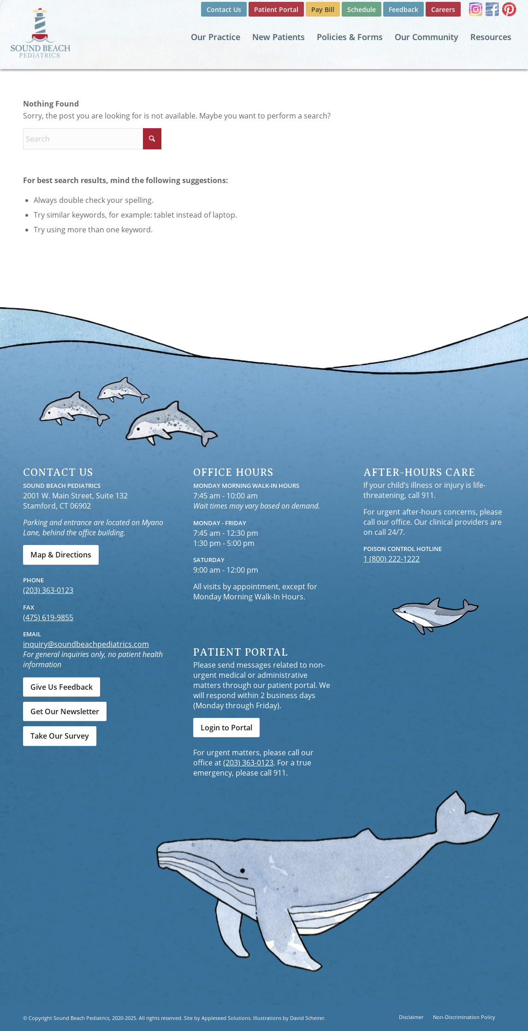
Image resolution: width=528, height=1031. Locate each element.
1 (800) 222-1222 (391, 559)
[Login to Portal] (226, 727)
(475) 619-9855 (48, 617)
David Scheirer (307, 1017)
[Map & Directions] (61, 554)
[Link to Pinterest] (509, 9)
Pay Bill (322, 9)
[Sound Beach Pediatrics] (41, 32)
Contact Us (224, 9)
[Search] (92, 138)
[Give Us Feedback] (61, 687)
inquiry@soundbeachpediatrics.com (86, 644)
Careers (443, 9)
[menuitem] (224, 9)
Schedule (361, 9)
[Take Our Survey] (59, 736)
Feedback (403, 9)
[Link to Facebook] (492, 9)
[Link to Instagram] (475, 9)
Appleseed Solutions (226, 1017)
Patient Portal (276, 9)
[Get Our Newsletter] (65, 711)
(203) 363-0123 (48, 590)
